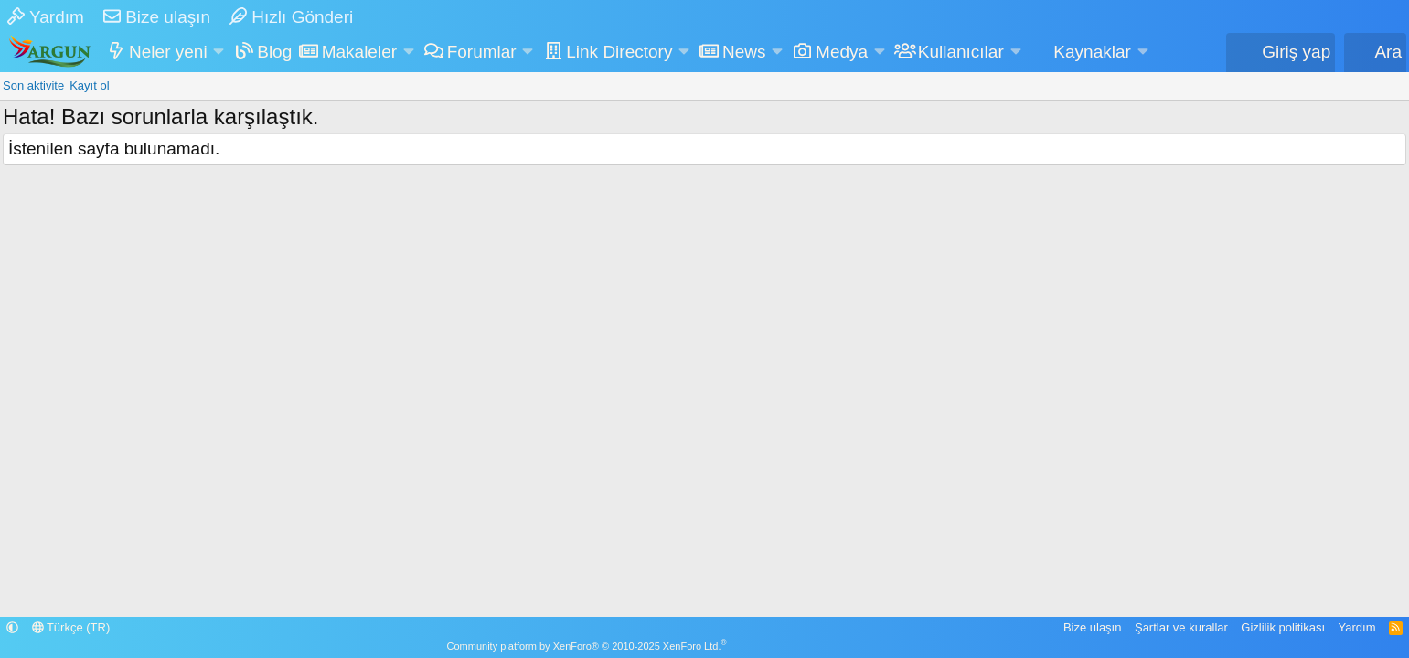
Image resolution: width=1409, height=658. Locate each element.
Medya (842, 51)
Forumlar (482, 51)
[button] (219, 52)
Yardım (45, 17)
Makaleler (359, 51)
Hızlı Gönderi (291, 17)
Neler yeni (168, 51)
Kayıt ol (89, 85)
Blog (274, 51)
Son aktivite (33, 85)
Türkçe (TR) (71, 627)
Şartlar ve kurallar (1181, 627)
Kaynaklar (1092, 51)
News (744, 51)
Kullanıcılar (961, 51)
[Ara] (1375, 52)
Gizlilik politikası (1283, 627)
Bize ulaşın (156, 17)
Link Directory (619, 51)
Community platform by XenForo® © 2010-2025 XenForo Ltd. (587, 646)
